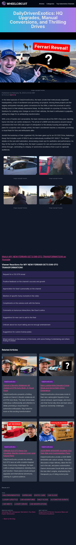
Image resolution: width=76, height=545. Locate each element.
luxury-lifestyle (10, 500)
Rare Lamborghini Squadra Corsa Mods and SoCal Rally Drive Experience (55, 388)
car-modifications (38, 504)
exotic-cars (39, 495)
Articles (41, 4)
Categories (50, 4)
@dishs (13, 95)
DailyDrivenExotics (11, 495)
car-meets (7, 504)
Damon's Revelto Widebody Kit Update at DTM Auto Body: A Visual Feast (18, 388)
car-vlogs (52, 495)
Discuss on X (6, 487)
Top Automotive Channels (65, 4)
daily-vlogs (42, 500)
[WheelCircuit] (14, 3)
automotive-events (59, 500)
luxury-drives (21, 504)
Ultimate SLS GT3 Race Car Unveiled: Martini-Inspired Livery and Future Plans (19, 453)
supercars (27, 495)
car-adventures (27, 500)
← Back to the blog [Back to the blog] (8, 519)
